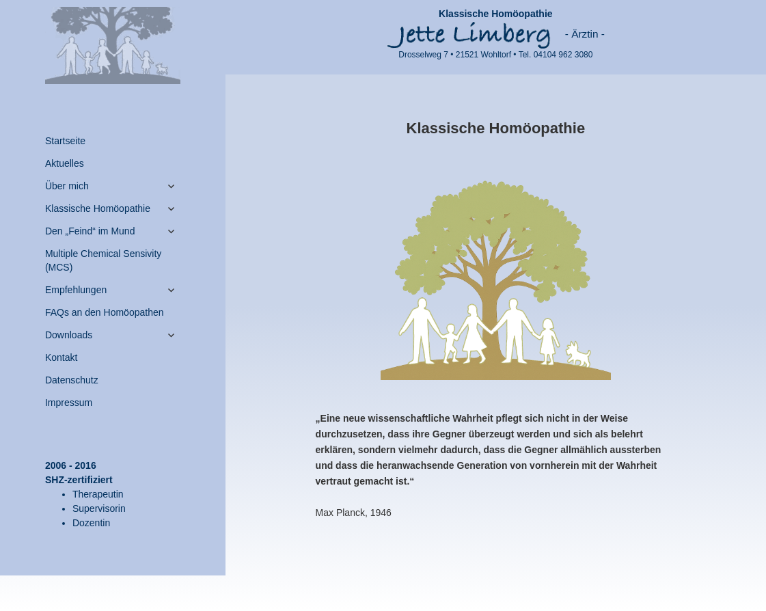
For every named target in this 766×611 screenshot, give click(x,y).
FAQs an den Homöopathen (104, 312)
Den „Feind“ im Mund (90, 231)
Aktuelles (64, 163)
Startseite (65, 140)
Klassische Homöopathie (97, 208)
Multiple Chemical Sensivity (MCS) (103, 260)
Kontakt (61, 357)
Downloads (68, 334)
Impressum (68, 402)
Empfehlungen (76, 289)
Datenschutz (71, 380)
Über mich (67, 185)
